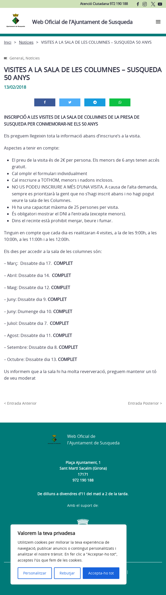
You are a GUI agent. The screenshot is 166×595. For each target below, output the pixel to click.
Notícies (26, 42)
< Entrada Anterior (20, 403)
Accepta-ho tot (101, 573)
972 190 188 (83, 480)
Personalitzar (34, 573)
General (16, 58)
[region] (68, 554)
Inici (7, 42)
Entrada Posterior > (145, 403)
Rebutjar (67, 573)
